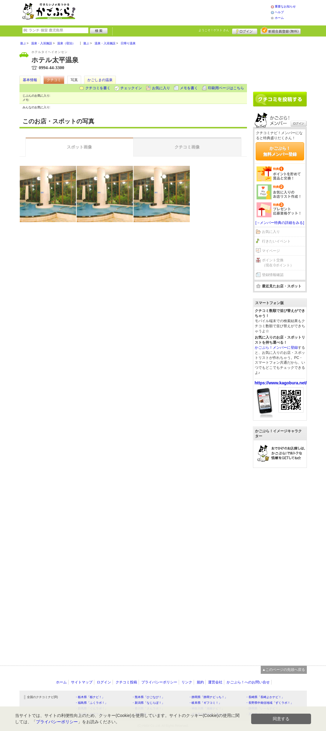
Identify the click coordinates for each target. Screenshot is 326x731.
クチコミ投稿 (126, 682)
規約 (200, 682)
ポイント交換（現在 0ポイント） (278, 262)
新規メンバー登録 (280, 30)
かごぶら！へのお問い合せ (248, 682)
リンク (186, 682)
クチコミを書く (97, 88)
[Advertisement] (179, 12)
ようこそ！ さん (213, 30)
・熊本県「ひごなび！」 (148, 697)
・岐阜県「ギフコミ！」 (205, 702)
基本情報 (30, 80)
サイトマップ (82, 682)
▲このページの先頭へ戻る (283, 670)
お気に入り (161, 88)
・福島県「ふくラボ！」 (91, 702)
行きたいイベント (276, 241)
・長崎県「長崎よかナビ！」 (264, 697)
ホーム (279, 17)
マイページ (271, 251)
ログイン (244, 30)
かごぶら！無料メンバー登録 (280, 151)
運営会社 (215, 682)
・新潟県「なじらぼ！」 (148, 702)
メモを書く (189, 88)
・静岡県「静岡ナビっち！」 (208, 697)
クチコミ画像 (187, 147)
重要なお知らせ (285, 6)
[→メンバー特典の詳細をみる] (279, 223)
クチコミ (54, 80)
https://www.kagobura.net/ (281, 382)
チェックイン (131, 88)
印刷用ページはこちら (226, 88)
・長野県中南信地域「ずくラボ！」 (269, 702)
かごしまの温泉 (100, 80)
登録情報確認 (272, 275)
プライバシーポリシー (159, 682)
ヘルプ (279, 12)
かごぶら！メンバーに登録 (276, 347)
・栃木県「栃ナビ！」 (90, 697)
